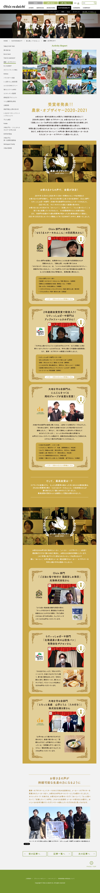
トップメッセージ (53, 12)
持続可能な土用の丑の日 (11, 109)
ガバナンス (76, 12)
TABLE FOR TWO (9, 46)
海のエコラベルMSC (10, 89)
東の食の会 (7, 50)
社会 (68, 12)
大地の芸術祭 (8, 148)
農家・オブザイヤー (10, 62)
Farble (6, 123)
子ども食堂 (7, 119)
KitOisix (6, 74)
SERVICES (40, 8)
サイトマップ (51, 878)
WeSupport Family (9, 144)
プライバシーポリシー (40, 878)
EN (75, 3)
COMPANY (86, 8)
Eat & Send (7, 54)
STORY (31, 8)
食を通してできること (89, 12)
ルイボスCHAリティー (10, 85)
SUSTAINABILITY (64, 8)
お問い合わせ (50, 3)
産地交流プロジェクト (10, 97)
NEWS (36, 3)
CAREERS (76, 8)
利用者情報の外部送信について (66, 878)
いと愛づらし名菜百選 (10, 81)
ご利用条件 (28, 878)
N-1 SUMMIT (8, 66)
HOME (6, 41)
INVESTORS (51, 8)
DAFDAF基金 (8, 134)
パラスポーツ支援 (9, 78)
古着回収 (6, 105)
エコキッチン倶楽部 (10, 93)
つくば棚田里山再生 (10, 101)
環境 (62, 12)
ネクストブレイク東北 (10, 70)
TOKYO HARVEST (9, 58)
